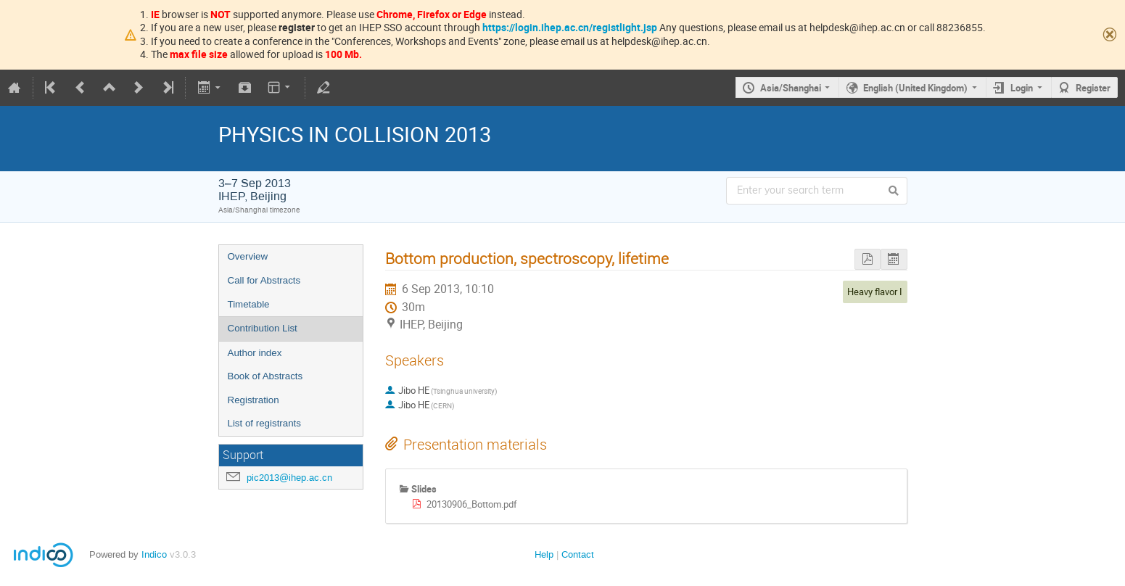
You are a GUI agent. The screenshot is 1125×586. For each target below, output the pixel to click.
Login (1021, 87)
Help (544, 554)
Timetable (249, 304)
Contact (577, 554)
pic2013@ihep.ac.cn (289, 477)
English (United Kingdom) (915, 87)
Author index (255, 352)
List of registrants (264, 423)
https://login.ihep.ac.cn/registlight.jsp (569, 27)
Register (1093, 87)
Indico (154, 554)
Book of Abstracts (265, 376)
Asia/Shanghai (790, 87)
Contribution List (262, 328)
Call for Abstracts (264, 280)
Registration (253, 400)
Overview (248, 256)
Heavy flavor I (874, 291)
